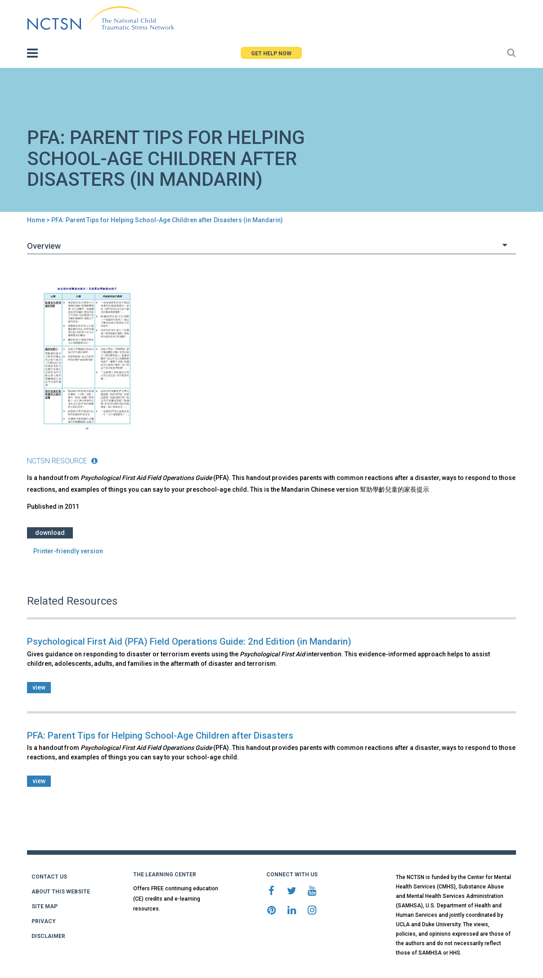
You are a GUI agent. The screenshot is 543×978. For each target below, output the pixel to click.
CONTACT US (49, 877)
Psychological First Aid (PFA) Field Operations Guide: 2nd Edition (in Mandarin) (189, 641)
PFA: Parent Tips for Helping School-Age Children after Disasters (160, 735)
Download (50, 532)
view (38, 687)
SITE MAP (44, 906)
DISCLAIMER (48, 936)
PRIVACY (43, 921)
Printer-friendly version (68, 551)
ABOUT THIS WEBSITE (60, 891)
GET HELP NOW (271, 53)
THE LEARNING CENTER (164, 874)
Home (36, 220)
